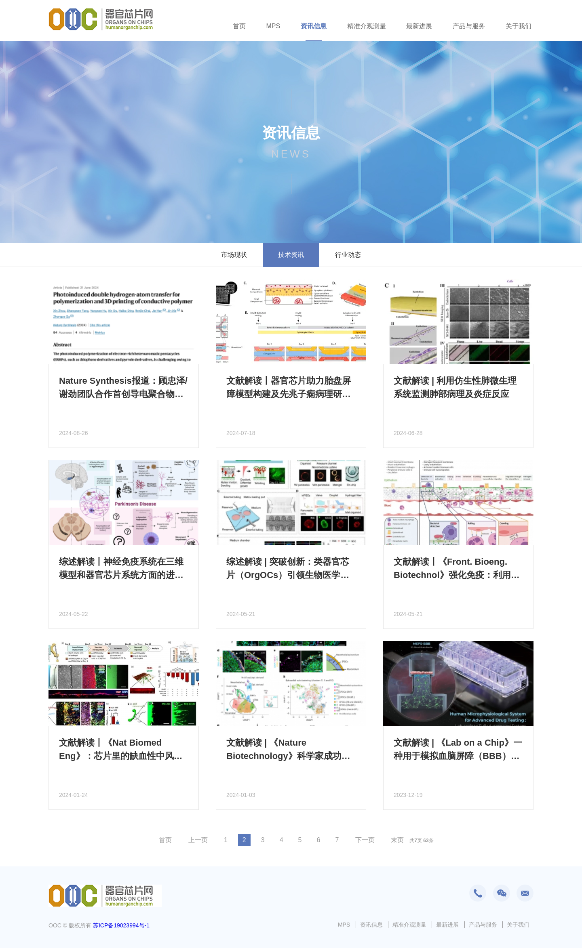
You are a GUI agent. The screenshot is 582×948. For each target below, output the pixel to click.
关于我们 (518, 26)
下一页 (365, 840)
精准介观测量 (366, 26)
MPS (273, 26)
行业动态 (348, 254)
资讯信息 (314, 26)
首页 (239, 26)
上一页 (198, 840)
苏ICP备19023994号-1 (121, 925)
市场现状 (234, 254)
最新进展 (419, 26)
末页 (397, 840)
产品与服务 (469, 26)
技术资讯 (291, 254)
